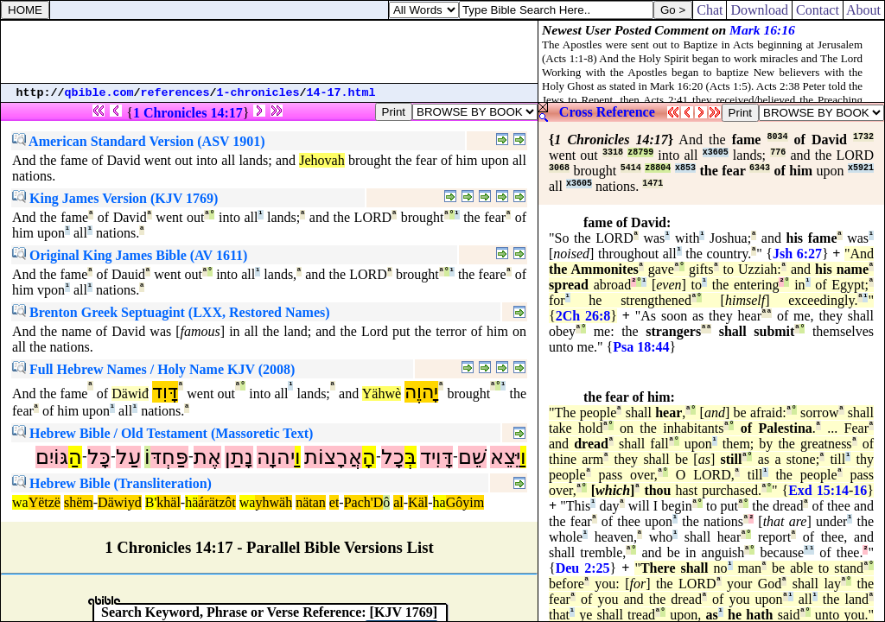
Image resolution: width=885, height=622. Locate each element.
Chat (709, 10)
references (175, 92)
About (864, 10)
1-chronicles (258, 92)
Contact (818, 10)
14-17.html (341, 92)
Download (759, 10)
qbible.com (99, 92)
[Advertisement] (269, 52)
